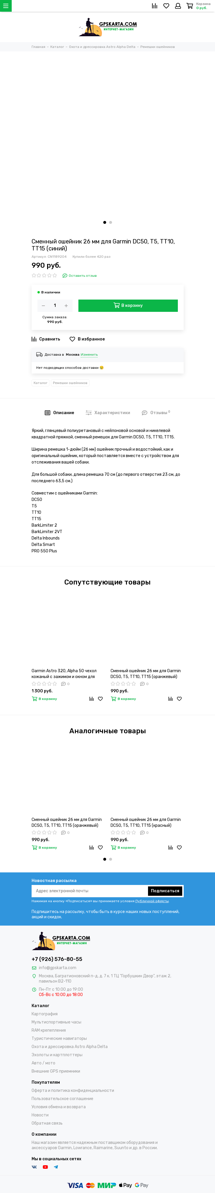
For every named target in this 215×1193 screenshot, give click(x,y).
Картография (45, 1014)
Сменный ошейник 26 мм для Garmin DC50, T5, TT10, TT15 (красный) (146, 822)
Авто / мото (43, 1063)
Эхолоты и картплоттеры (57, 1054)
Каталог (40, 383)
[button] (104, 222)
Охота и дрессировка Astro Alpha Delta (70, 1046)
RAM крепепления (49, 1030)
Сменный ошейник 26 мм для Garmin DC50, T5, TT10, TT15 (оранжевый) (146, 673)
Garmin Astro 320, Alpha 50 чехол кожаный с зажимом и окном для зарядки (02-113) (64, 674)
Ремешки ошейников (70, 383)
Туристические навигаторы (59, 1038)
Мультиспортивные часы (56, 1022)
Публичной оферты (152, 901)
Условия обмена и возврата (59, 1106)
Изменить (89, 354)
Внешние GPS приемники (56, 1071)
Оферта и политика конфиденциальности (73, 1090)
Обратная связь (47, 1123)
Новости (40, 1115)
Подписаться (165, 890)
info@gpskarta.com (57, 967)
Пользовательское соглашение (62, 1098)
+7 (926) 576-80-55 (57, 959)
